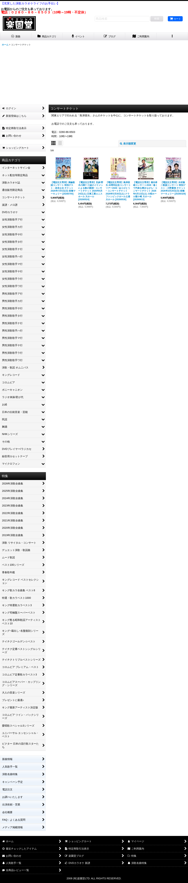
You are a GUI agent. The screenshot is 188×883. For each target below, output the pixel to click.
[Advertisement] (94, 75)
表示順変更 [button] (128, 143)
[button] (172, 36)
